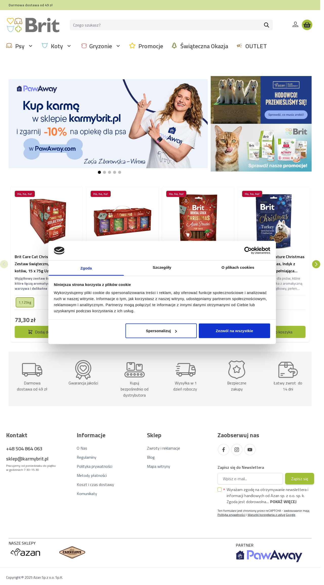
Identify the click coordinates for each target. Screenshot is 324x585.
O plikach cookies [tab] (238, 267)
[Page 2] (104, 172)
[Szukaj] (267, 25)
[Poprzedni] (4, 264)
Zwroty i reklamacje (163, 448)
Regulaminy (86, 457)
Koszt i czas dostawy (95, 484)
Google (290, 514)
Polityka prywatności (94, 466)
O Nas (82, 448)
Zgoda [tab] (86, 268)
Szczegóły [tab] (162, 267)
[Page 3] (109, 172)
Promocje (150, 46)
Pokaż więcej (283, 502)
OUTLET (256, 46)
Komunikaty (87, 494)
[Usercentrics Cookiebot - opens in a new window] (248, 250)
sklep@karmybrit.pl (27, 458)
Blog (151, 457)
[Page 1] (99, 172)
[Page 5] (119, 172)
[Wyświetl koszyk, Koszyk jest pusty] (307, 25)
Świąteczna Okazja (204, 46)
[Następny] (316, 264)
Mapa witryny (158, 466)
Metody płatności (92, 475)
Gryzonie (100, 46)
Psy (20, 46)
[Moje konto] (295, 24)
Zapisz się (299, 479)
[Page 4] (114, 172)
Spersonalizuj (161, 331)
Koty (57, 46)
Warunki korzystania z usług (266, 514)
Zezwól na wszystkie (234, 331)
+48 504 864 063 (24, 448)
